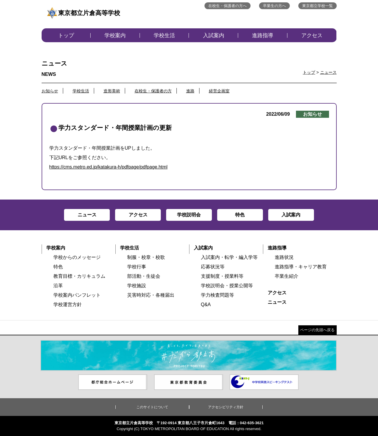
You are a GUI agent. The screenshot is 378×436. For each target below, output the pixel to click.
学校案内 (115, 35)
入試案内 (213, 35)
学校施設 (136, 285)
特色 (58, 266)
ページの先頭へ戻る (317, 330)
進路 (190, 91)
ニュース (328, 72)
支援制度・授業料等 (222, 276)
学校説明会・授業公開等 (227, 285)
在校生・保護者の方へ (227, 6)
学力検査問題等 (217, 295)
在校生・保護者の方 (153, 91)
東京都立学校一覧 (317, 6)
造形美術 (112, 91)
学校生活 (164, 35)
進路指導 (262, 35)
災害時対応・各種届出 (150, 295)
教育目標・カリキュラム (79, 276)
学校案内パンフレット (77, 295)
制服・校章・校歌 (146, 257)
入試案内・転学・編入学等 (229, 257)
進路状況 (284, 257)
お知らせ (50, 91)
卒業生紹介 (286, 276)
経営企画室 (219, 91)
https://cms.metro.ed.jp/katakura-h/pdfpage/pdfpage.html (108, 166)
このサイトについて (152, 407)
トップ (66, 35)
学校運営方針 (67, 304)
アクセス (312, 35)
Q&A (206, 304)
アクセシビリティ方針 (225, 407)
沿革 (58, 285)
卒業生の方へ (274, 6)
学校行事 (136, 266)
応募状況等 (213, 266)
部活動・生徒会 (143, 276)
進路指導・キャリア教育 (301, 266)
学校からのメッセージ (77, 257)
